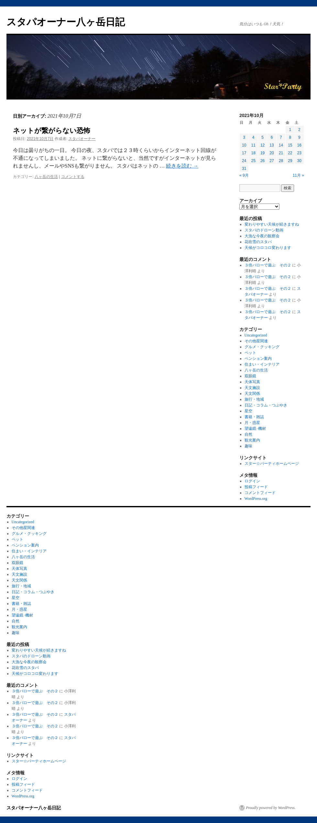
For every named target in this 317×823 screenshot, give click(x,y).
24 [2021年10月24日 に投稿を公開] (244, 161)
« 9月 (244, 175)
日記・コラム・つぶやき (266, 405)
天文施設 (252, 387)
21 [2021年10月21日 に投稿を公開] (281, 153)
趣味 (248, 446)
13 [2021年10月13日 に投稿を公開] (271, 145)
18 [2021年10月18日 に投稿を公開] (253, 153)
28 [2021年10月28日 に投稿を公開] (281, 161)
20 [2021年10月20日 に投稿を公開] (271, 153)
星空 (248, 411)
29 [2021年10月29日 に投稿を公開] (290, 161)
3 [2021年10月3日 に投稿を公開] (244, 137)
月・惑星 (252, 422)
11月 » (298, 175)
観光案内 (252, 440)
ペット (250, 352)
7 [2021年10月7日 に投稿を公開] (281, 137)
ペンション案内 (258, 358)
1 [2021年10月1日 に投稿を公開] (290, 129)
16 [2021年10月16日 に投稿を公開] (299, 145)
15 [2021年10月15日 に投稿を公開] (290, 145)
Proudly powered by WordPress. (271, 807)
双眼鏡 (250, 376)
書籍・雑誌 (254, 417)
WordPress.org (256, 498)
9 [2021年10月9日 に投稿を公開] (299, 137)
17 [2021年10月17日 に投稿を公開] (244, 153)
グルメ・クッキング (262, 347)
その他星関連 (256, 341)
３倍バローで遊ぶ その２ (268, 265)
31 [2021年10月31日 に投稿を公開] (244, 168)
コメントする (72, 176)
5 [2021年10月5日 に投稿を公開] (262, 137)
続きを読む (182, 166)
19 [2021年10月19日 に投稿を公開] (262, 153)
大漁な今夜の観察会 (262, 236)
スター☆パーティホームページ (272, 463)
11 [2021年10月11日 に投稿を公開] (253, 145)
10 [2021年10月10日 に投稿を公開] (244, 145)
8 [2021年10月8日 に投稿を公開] (290, 137)
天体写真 (252, 382)
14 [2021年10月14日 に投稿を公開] (281, 145)
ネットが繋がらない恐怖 (51, 130)
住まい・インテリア (262, 364)
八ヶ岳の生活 (46, 176)
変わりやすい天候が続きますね (272, 224)
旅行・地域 (254, 399)
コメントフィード (260, 492)
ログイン (252, 481)
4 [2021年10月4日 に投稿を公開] (253, 137)
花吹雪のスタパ (258, 242)
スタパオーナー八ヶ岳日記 (65, 22)
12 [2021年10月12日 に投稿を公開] (262, 145)
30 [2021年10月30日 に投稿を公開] (299, 161)
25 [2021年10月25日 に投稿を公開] (253, 161)
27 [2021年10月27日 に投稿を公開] (271, 161)
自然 (248, 434)
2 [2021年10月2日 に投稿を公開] (299, 129)
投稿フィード (256, 487)
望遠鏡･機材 (255, 428)
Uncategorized (256, 335)
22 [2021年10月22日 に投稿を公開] (290, 153)
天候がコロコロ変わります (268, 247)
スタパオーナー (81, 138)
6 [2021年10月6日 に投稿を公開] (272, 137)
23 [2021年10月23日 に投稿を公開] (299, 153)
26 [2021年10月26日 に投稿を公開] (262, 161)
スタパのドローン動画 (264, 230)
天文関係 (252, 393)
